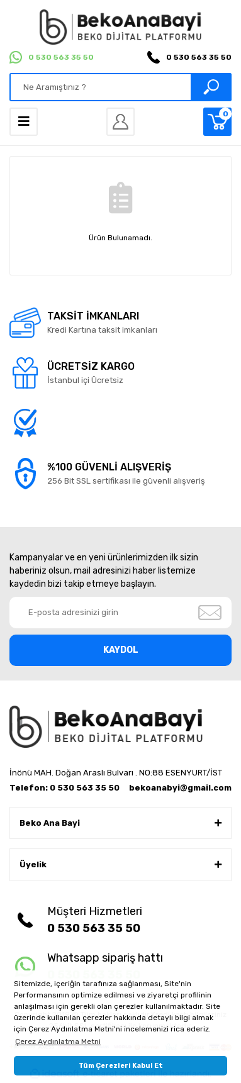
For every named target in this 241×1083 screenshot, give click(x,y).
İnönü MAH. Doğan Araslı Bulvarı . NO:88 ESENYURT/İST (115, 772)
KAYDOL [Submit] (120, 650)
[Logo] (120, 27)
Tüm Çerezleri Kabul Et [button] (121, 1066)
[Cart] (217, 122)
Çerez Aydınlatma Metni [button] (58, 1041)
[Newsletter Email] (120, 612)
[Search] (120, 87)
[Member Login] (120, 122)
